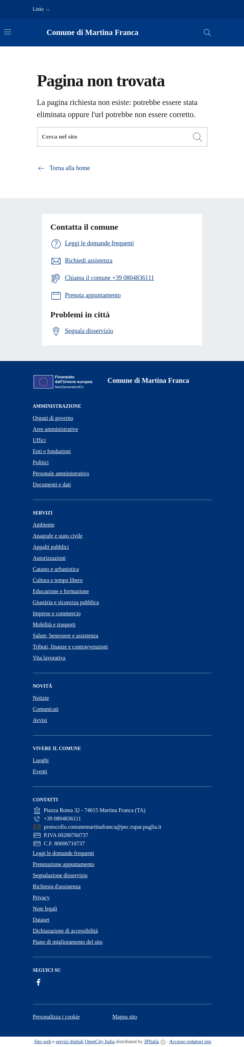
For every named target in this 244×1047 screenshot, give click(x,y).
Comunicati (46, 709)
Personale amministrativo (61, 473)
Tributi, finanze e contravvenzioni (70, 647)
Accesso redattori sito (190, 1041)
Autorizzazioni (49, 558)
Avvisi (40, 720)
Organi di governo (53, 418)
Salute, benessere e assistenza (65, 636)
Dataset (41, 920)
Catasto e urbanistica (56, 569)
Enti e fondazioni (52, 451)
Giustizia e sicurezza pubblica (66, 602)
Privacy (41, 897)
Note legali (45, 909)
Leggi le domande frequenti (63, 853)
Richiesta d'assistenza (57, 886)
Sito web (42, 1041)
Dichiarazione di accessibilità (65, 931)
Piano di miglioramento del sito (68, 942)
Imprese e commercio (57, 613)
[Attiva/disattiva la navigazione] (7, 32)
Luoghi (41, 760)
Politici (41, 462)
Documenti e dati (52, 484)
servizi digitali (69, 1041)
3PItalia (151, 1041)
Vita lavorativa (49, 658)
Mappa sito (124, 1017)
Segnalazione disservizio (60, 875)
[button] (42, 9)
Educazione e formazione (61, 591)
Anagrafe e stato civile (58, 536)
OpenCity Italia (100, 1041)
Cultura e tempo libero (58, 580)
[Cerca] (197, 137)
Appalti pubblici (51, 547)
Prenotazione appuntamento (63, 864)
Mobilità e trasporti (54, 624)
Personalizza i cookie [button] (56, 1017)
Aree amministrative (55, 429)
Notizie (41, 698)
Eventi (40, 771)
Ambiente (44, 525)
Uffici (39, 440)
